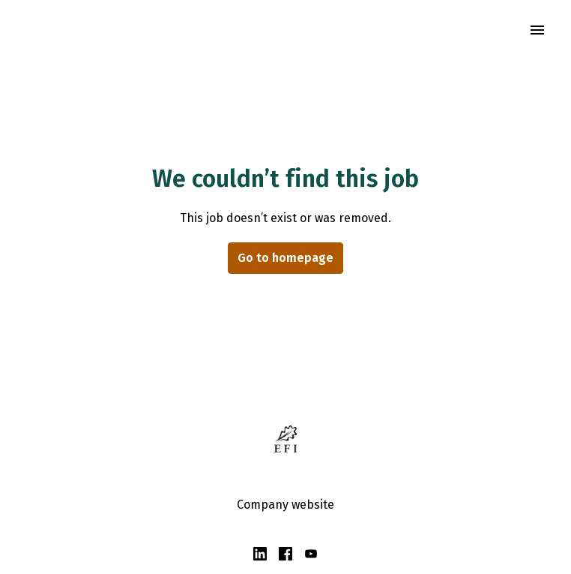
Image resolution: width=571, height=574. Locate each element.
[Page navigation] (537, 30)
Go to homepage (285, 258)
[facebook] (285, 553)
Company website (285, 504)
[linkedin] (260, 553)
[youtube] (311, 553)
